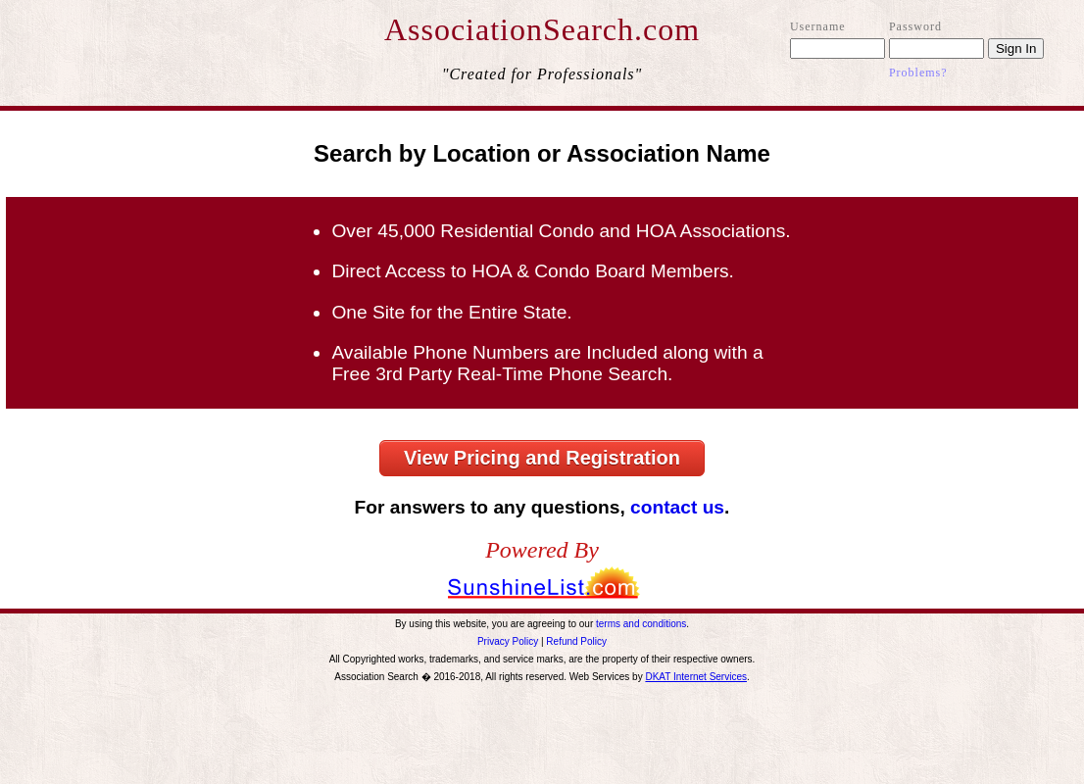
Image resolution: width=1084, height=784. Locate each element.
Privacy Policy (507, 641)
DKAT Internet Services (696, 676)
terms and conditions (641, 623)
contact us (677, 507)
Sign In (1016, 48)
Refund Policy (576, 641)
